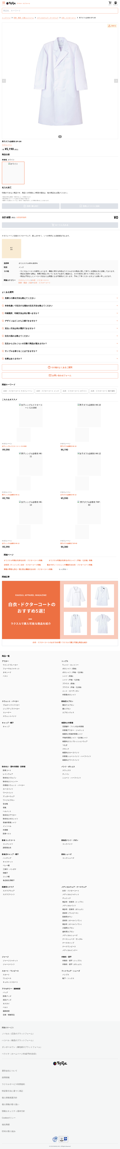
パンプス (65, 975)
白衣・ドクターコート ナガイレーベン (17, 391)
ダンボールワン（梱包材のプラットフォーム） (22, 1047)
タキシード (7, 672)
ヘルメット (7, 811)
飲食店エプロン (67, 701)
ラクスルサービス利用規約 (13, 1084)
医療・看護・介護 (25, 283)
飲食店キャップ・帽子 (10, 854)
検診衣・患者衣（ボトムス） (73, 909)
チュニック (66, 898)
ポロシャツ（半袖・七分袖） (73, 672)
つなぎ (64, 745)
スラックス (66, 770)
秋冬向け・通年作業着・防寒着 (13, 767)
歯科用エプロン (68, 932)
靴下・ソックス (68, 978)
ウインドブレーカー (10, 665)
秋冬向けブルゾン (9, 778)
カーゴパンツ (8, 789)
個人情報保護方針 (9, 1098)
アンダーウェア (9, 796)
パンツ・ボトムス (68, 767)
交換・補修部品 (9, 1015)
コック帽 (6, 877)
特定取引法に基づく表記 (12, 1091)
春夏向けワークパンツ (70, 760)
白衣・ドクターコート (40, 280)
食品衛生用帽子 (9, 880)
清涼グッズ (7, 1000)
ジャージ (5, 957)
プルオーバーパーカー (11, 705)
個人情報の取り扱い (10, 1104)
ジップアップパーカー (11, 709)
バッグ (5, 992)
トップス (64, 661)
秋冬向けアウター (9, 815)
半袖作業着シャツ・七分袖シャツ (75, 738)
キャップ (6, 726)
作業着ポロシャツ (69, 695)
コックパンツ (67, 844)
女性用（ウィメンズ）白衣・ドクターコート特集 (22, 565)
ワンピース (7, 978)
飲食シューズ (66, 854)
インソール (7, 826)
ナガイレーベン (24, 280)
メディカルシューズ (69, 935)
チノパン (65, 774)
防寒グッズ (7, 996)
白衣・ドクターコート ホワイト (75, 391)
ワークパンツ (8, 793)
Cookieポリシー (9, 1118)
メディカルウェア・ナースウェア (74, 887)
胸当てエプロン (68, 705)
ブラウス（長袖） (69, 683)
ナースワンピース (69, 946)
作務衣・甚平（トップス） (72, 961)
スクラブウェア (9, 891)
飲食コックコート (8, 840)
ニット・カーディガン (70, 691)
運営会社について (9, 1071)
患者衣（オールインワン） (72, 920)
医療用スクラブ (8, 887)
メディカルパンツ (69, 906)
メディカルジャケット (70, 894)
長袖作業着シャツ (9, 822)
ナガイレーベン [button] (7, 145)
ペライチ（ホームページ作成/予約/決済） (19, 1054)
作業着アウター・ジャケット (73, 730)
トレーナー (7, 712)
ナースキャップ (68, 943)
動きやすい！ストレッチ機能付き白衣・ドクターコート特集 (69, 565)
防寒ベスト (7, 834)
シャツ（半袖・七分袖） (71, 680)
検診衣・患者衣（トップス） (73, 902)
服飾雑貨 (6, 1011)
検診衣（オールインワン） (72, 924)
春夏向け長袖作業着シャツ (72, 734)
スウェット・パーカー (10, 701)
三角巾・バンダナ (9, 869)
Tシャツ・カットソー (70, 665)
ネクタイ (6, 1004)
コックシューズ (68, 858)
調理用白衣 (7, 848)
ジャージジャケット (10, 961)
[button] (112, 26)
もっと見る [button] (63, 569)
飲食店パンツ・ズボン (69, 840)
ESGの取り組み (9, 1131)
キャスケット (8, 862)
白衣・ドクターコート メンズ (48, 391)
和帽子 (5, 873)
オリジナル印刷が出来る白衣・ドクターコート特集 (23, 560)
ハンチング (7, 858)
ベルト (5, 1007)
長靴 (4, 808)
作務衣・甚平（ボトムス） (72, 964)
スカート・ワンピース (10, 971)
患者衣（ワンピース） (70, 913)
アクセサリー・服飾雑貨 (11, 989)
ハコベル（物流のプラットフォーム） (18, 1040)
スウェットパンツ (9, 716)
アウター (5, 661)
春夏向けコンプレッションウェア (75, 741)
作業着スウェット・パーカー (14, 785)
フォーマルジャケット (11, 669)
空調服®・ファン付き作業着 (73, 726)
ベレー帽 (6, 865)
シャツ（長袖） (68, 676)
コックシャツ (8, 844)
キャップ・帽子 (8, 723)
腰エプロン (66, 709)
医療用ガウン (67, 917)
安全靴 (5, 804)
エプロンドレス (68, 712)
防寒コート (7, 770)
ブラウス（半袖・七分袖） (72, 687)
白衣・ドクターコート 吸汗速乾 (103, 391)
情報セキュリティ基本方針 (13, 1111)
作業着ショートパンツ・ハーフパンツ (76, 756)
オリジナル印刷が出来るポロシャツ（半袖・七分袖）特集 (70, 560)
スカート (6, 975)
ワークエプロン (9, 800)
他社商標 (6, 1125)
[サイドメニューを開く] (3, 3)
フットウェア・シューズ (70, 971)
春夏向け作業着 (67, 723)
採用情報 (6, 1077)
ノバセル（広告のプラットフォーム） (18, 1034)
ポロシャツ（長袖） (69, 669)
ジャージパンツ (9, 964)
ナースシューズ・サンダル (72, 939)
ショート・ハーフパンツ (71, 778)
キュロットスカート (10, 982)
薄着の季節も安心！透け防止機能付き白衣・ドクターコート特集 (28, 569)
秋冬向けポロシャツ (10, 819)
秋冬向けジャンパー (10, 781)
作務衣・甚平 (66, 957)
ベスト (5, 676)
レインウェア (8, 774)
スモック (65, 749)
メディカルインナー (69, 950)
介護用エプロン (68, 928)
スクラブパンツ (9, 894)
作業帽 (5, 830)
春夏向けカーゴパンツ (70, 753)
